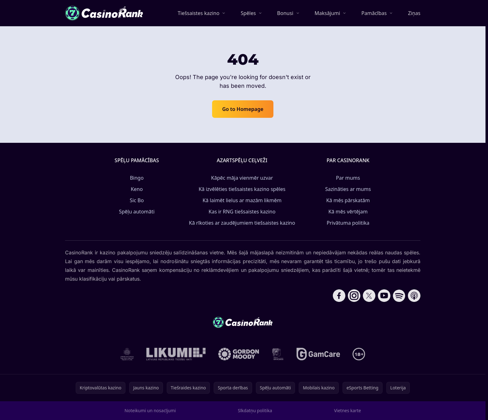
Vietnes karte (347, 410)
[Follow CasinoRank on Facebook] (339, 295)
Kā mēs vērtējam (348, 211)
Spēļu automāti (137, 211)
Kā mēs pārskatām (348, 200)
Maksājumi (327, 13)
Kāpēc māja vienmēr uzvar (242, 177)
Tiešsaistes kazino (199, 13)
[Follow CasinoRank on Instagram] (354, 295)
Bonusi (285, 13)
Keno (137, 189)
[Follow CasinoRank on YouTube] (384, 295)
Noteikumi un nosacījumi (150, 410)
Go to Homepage (242, 109)
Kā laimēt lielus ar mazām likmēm (242, 200)
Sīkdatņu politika (255, 410)
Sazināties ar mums (348, 189)
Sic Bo (137, 200)
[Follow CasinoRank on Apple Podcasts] (414, 295)
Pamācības (374, 13)
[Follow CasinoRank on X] (369, 295)
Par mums (348, 177)
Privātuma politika (348, 222)
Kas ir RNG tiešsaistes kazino (242, 211)
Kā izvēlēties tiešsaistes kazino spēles (242, 189)
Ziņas (414, 13)
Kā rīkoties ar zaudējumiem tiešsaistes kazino (242, 222)
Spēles (248, 13)
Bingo (137, 177)
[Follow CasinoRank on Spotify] (399, 295)
